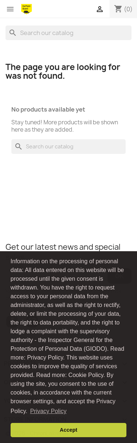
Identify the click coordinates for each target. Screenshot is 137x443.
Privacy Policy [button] (48, 411)
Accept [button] (68, 430)
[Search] (68, 33)
